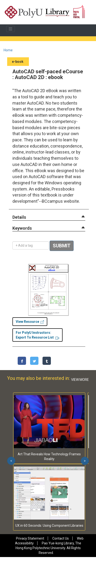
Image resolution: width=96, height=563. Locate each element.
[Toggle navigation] (10, 29)
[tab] (48, 217)
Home (8, 50)
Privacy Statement (30, 538)
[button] (19, 217)
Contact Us (60, 538)
